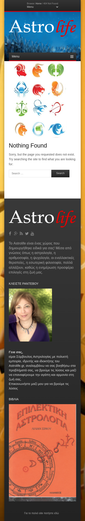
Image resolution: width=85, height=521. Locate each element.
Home (38, 3)
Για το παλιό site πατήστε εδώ (41, 513)
